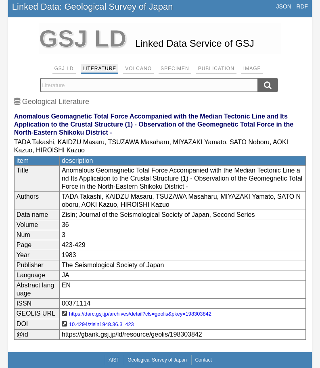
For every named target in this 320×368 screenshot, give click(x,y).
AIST (114, 360)
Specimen (175, 68)
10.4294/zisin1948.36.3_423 (101, 324)
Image (252, 68)
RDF (302, 6)
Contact (203, 360)
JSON (283, 6)
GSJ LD (64, 68)
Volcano (138, 68)
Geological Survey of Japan (157, 360)
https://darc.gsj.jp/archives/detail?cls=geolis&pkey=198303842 (140, 314)
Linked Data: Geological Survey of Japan (92, 7)
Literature (100, 68)
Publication (216, 68)
